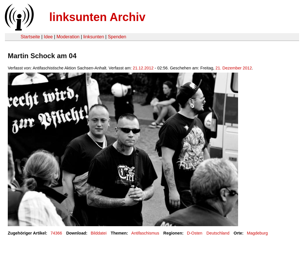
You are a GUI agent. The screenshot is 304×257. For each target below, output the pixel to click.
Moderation (67, 36)
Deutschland (217, 233)
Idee (48, 36)
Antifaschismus (145, 233)
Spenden (117, 36)
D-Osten (194, 233)
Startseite (30, 36)
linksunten (93, 36)
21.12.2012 (143, 68)
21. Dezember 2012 (234, 68)
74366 (56, 233)
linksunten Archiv (97, 17)
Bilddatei (99, 233)
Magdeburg (257, 233)
